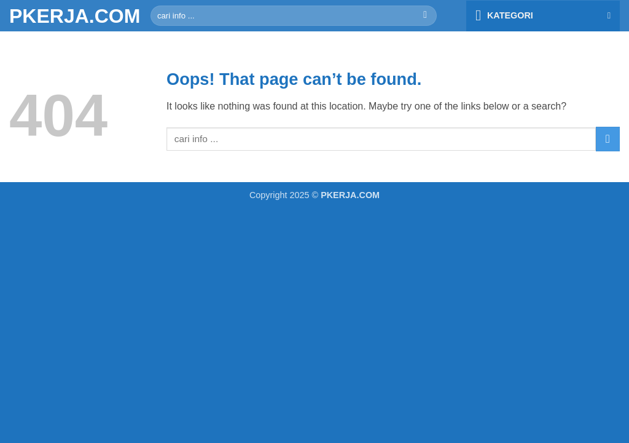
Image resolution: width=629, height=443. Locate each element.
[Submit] (425, 16)
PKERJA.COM (70, 16)
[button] (543, 16)
